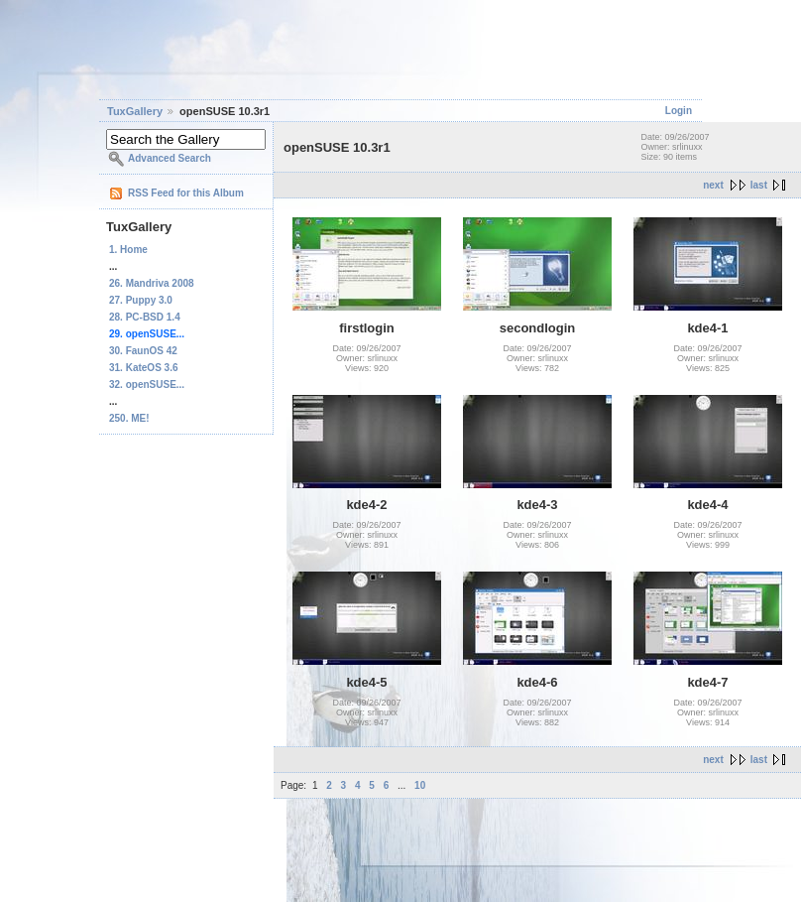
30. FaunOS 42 (143, 350)
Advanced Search (169, 158)
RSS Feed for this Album (186, 193)
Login (678, 110)
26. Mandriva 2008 (151, 283)
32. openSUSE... (146, 384)
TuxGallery (135, 111)
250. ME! (129, 418)
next (713, 185)
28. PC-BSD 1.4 (144, 317)
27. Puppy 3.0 (140, 300)
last (758, 185)
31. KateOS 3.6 (143, 367)
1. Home (128, 249)
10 (419, 785)
